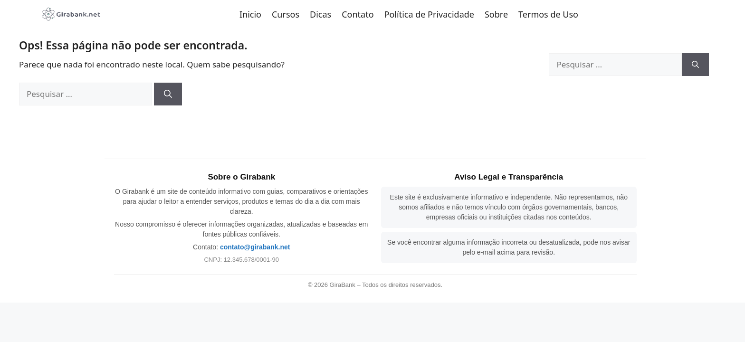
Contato (357, 14)
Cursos (285, 14)
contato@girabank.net (255, 247)
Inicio (250, 14)
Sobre (496, 14)
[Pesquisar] (168, 94)
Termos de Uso (548, 14)
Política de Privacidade (429, 14)
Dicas (320, 14)
